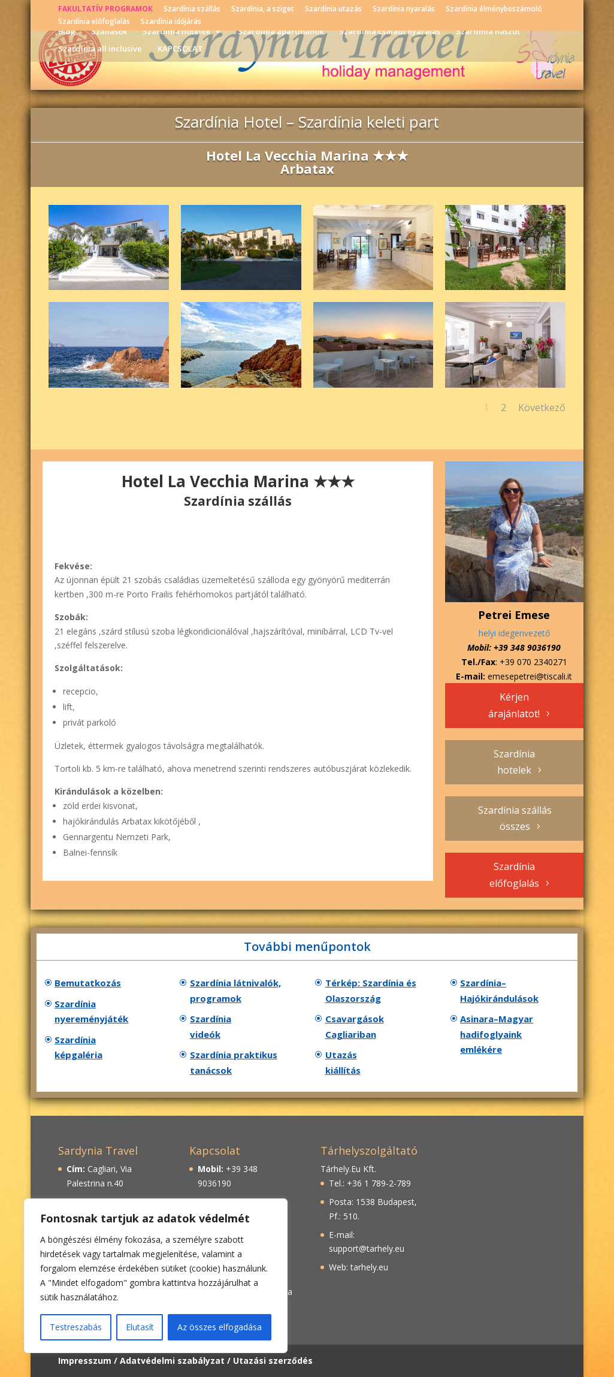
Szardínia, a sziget (262, 9)
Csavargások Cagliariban (354, 1026)
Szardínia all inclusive (100, 49)
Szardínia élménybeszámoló (494, 9)
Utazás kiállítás (343, 1062)
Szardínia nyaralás (404, 9)
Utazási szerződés (273, 1360)
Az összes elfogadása (219, 1327)
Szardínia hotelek (176, 32)
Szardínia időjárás (171, 22)
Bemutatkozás (88, 983)
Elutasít (140, 1327)
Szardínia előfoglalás (94, 22)
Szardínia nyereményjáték (91, 1011)
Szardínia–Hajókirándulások (499, 990)
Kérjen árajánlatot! (514, 705)
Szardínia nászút (488, 32)
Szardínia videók (210, 1026)
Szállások (109, 32)
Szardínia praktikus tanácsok (233, 1062)
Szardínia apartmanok (280, 32)
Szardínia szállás (192, 9)
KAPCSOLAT (180, 49)
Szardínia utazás (333, 9)
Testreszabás (76, 1327)
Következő (541, 407)
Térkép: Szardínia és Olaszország (370, 990)
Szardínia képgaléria (78, 1047)
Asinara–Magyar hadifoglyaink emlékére (496, 1034)
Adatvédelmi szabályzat (172, 1360)
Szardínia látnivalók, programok (235, 990)
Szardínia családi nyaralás (389, 32)
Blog (66, 32)
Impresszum (84, 1360)
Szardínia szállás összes (515, 818)
